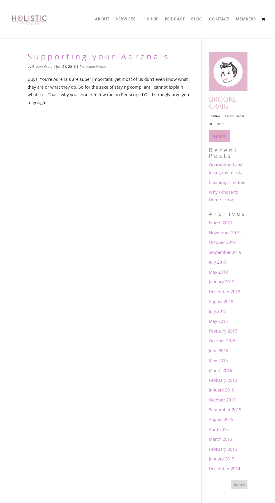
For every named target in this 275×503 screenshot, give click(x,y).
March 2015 (220, 439)
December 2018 (224, 291)
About (102, 18)
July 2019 (218, 262)
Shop (152, 18)
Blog (197, 18)
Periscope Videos (92, 66)
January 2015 (221, 459)
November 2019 (225, 232)
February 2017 (223, 331)
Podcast (175, 18)
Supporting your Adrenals (99, 56)
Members (246, 18)
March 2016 (220, 370)
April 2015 (219, 429)
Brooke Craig (42, 66)
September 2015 (225, 409)
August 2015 (221, 419)
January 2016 (221, 390)
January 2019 (221, 282)
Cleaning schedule (227, 182)
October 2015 (222, 400)
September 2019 (225, 252)
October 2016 (222, 340)
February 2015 (223, 449)
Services (126, 18)
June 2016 (218, 350)
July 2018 (218, 311)
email (219, 136)
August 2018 (221, 301)
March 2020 (220, 223)
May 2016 (218, 360)
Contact (219, 18)
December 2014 (224, 468)
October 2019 (222, 242)
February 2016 (223, 380)
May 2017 (218, 321)
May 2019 (218, 272)
